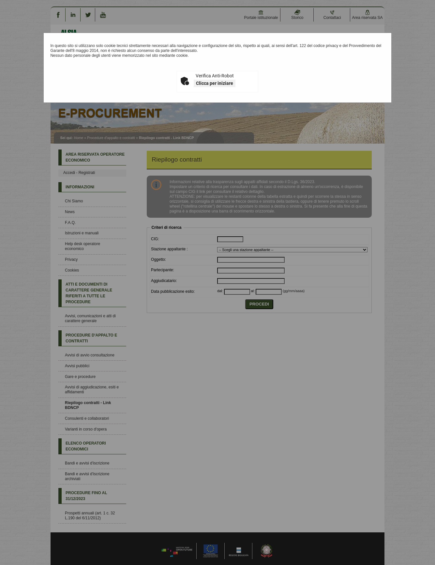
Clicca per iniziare (214, 83)
